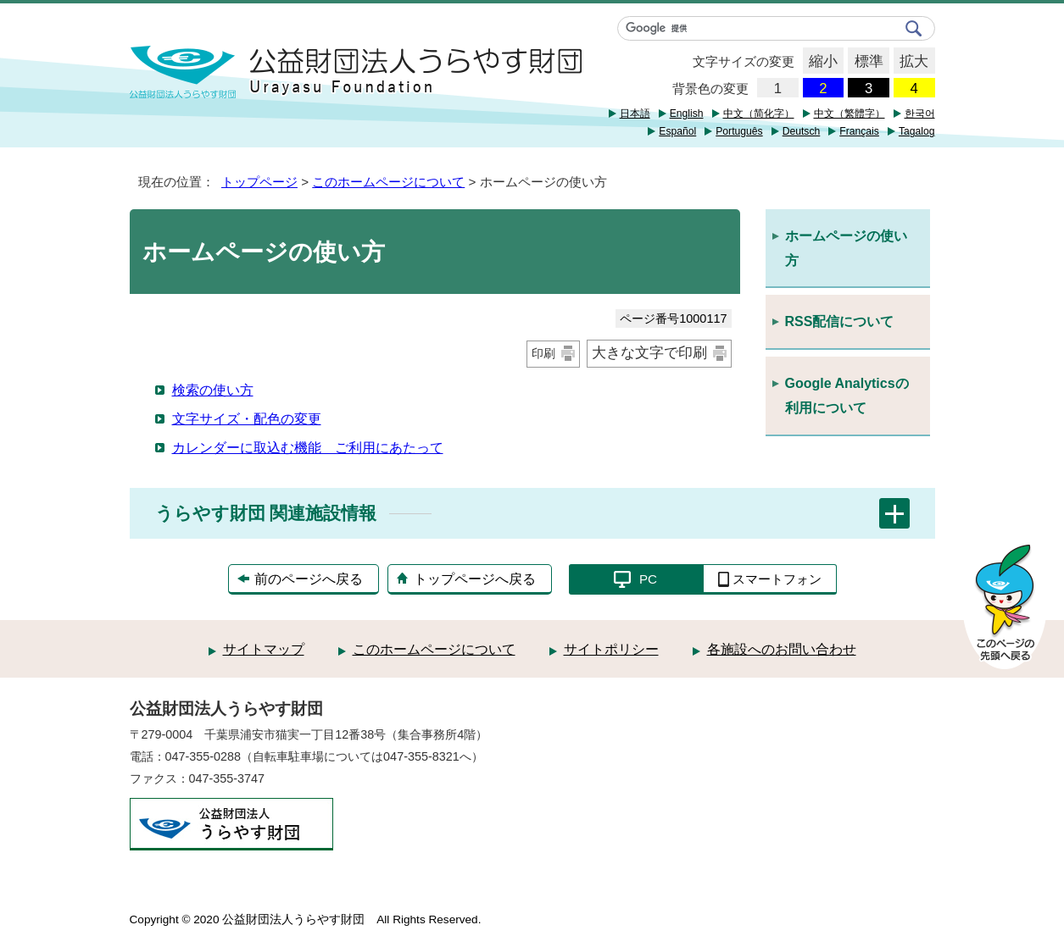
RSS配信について (839, 321)
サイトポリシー (611, 649)
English (687, 113)
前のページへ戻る (308, 579)
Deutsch (802, 131)
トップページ (259, 181)
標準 (865, 62)
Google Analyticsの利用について (847, 395)
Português (739, 131)
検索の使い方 (212, 390)
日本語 (635, 113)
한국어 (920, 113)
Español (677, 131)
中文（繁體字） (849, 113)
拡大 (911, 62)
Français (859, 131)
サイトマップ (263, 649)
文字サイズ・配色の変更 (246, 419)
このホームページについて (388, 181)
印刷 (543, 353)
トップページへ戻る (475, 579)
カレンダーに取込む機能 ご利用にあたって (307, 447)
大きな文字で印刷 (649, 353)
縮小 (820, 62)
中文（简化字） (758, 113)
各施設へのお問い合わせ (781, 649)
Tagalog (917, 131)
